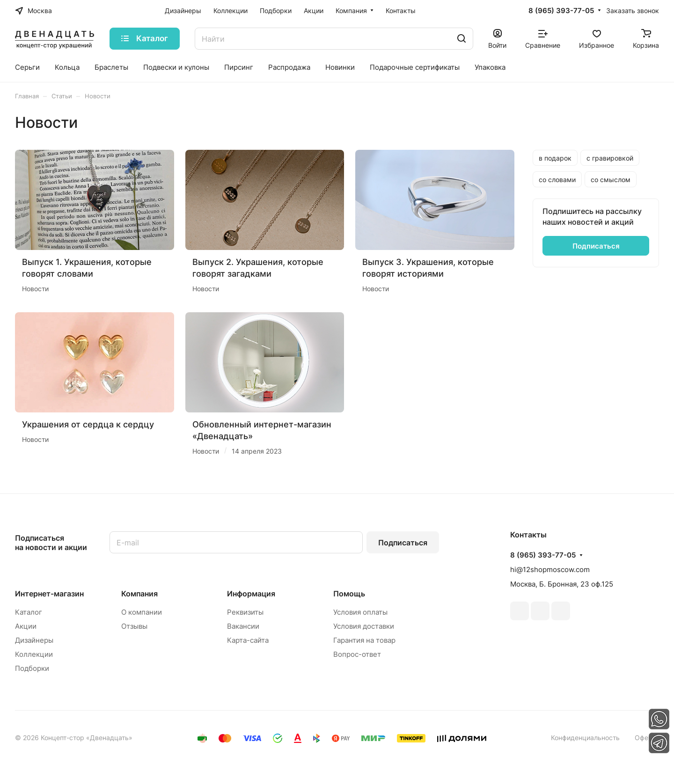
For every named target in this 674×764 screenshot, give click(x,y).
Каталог (28, 612)
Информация (251, 593)
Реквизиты (245, 612)
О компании (141, 612)
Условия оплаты (360, 612)
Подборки (32, 668)
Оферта (647, 738)
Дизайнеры (34, 640)
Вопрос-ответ (357, 654)
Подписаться (402, 542)
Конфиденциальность (585, 738)
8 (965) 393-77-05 (561, 11)
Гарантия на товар (364, 640)
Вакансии (243, 626)
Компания (139, 593)
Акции (26, 626)
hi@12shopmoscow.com (550, 569)
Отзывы (134, 626)
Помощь (349, 593)
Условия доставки (363, 626)
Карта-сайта (248, 640)
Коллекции (34, 654)
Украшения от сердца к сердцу (88, 424)
